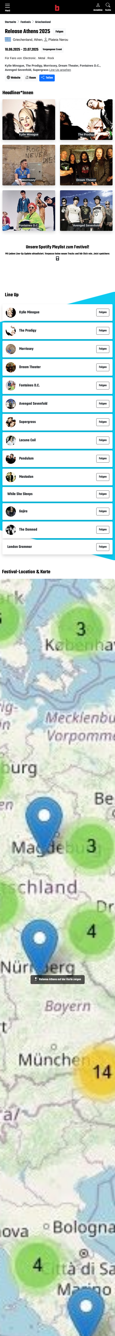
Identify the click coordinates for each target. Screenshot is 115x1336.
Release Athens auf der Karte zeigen (57, 979)
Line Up (12, 295)
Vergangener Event (52, 50)
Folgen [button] (59, 31)
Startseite (11, 22)
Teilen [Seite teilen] (47, 78)
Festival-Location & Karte (26, 572)
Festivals (26, 22)
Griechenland (43, 22)
